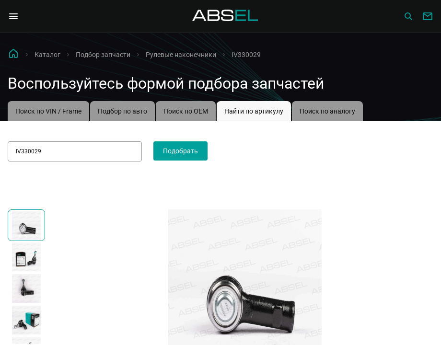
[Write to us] (427, 16)
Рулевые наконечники (181, 54)
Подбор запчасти (103, 54)
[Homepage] (225, 16)
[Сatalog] (408, 16)
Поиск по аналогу (327, 111)
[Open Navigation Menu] (13, 16)
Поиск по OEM (185, 111)
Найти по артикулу (253, 111)
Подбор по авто (122, 111)
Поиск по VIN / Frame (48, 111)
